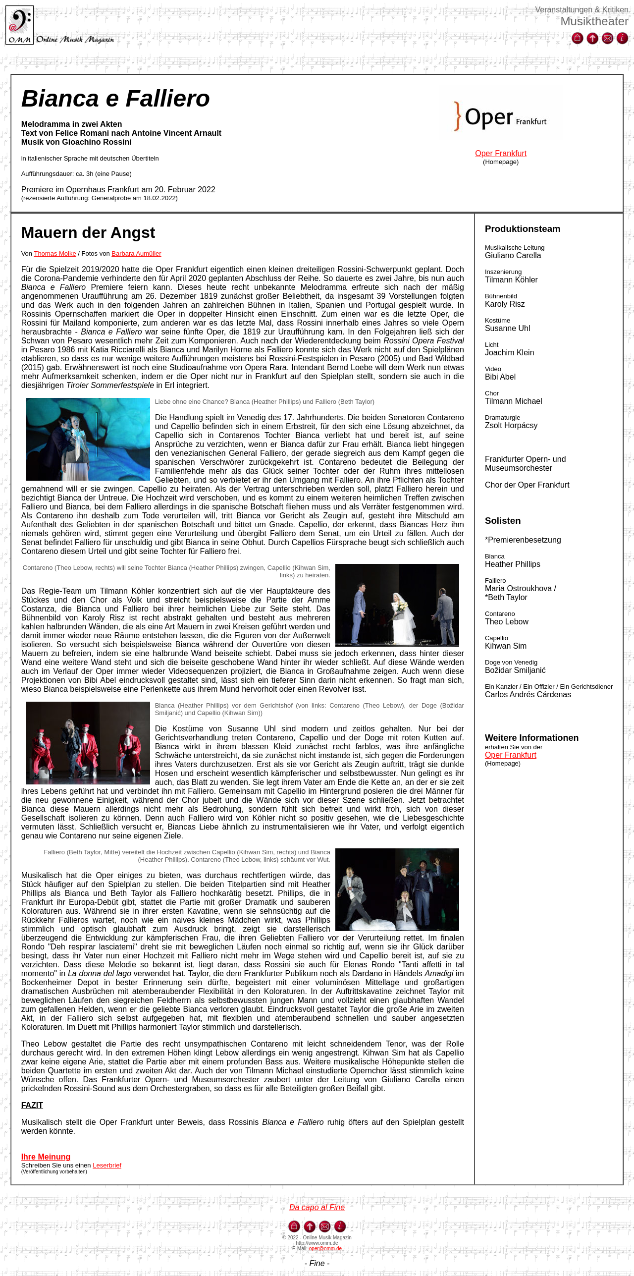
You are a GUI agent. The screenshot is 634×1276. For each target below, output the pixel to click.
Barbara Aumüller (136, 253)
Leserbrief (107, 1165)
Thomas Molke (55, 253)
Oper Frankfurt (501, 153)
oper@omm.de (325, 1248)
